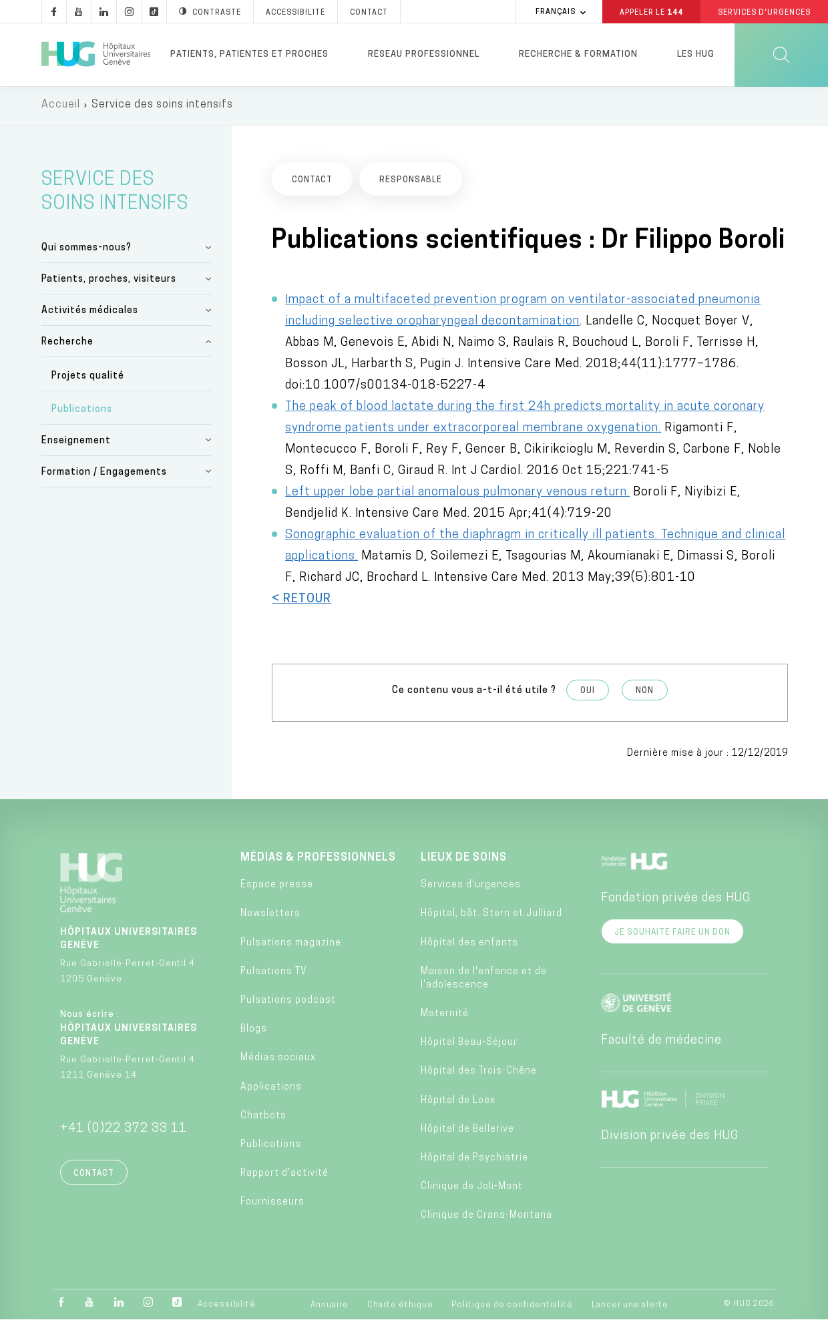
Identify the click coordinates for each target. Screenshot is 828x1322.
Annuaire (329, 1307)
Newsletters (270, 916)
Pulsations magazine (290, 944)
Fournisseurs (272, 1204)
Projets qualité (87, 378)
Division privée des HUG (670, 1138)
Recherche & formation (578, 54)
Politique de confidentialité (512, 1307)
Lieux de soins (464, 860)
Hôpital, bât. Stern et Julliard (491, 916)
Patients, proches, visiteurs (108, 281)
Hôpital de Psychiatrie (474, 1160)
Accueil (60, 106)
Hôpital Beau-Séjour (469, 1045)
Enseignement (76, 443)
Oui (587, 692)
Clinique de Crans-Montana (486, 1218)
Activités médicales (89, 313)
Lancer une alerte (630, 1307)
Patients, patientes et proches (249, 54)
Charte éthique (400, 1307)
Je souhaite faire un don (672, 935)
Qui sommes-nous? (86, 250)
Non (645, 692)
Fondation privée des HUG (676, 900)
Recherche (67, 344)
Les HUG (695, 54)
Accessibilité (227, 1307)
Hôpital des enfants (469, 944)
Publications (81, 412)
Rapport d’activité (284, 1175)
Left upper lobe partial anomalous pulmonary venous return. (457, 493)
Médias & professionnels (318, 860)
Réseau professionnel (423, 54)
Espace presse (276, 887)
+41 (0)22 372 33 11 (123, 1130)
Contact (93, 1176)
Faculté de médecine (661, 1042)
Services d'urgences (471, 887)
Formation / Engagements (104, 474)
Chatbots (263, 1118)
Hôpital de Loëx (458, 1102)
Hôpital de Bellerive (467, 1131)
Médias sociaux (278, 1060)
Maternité (445, 1016)
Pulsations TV (273, 974)
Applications (271, 1089)
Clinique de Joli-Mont (472, 1189)
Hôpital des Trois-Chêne (479, 1073)
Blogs (253, 1031)
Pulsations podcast (288, 1003)
